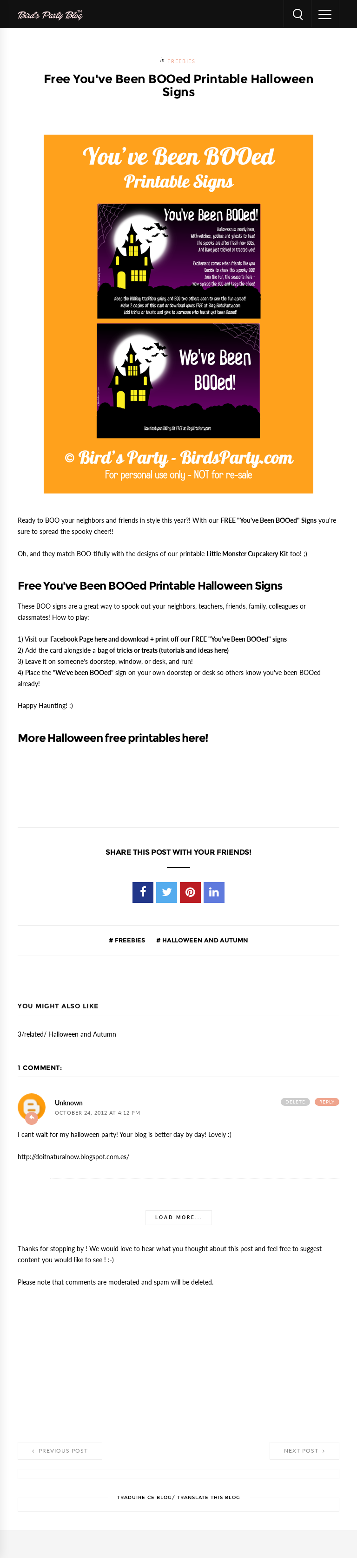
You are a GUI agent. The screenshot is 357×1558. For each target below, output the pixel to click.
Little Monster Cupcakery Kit (247, 554)
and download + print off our (168, 639)
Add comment (31, 1118)
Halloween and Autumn (204, 940)
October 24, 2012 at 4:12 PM (97, 1113)
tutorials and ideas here (194, 650)
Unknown (69, 1103)
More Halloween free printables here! (113, 738)
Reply (327, 1101)
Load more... (178, 1217)
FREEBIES (181, 61)
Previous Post (60, 1451)
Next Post (304, 1451)
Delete (295, 1101)
